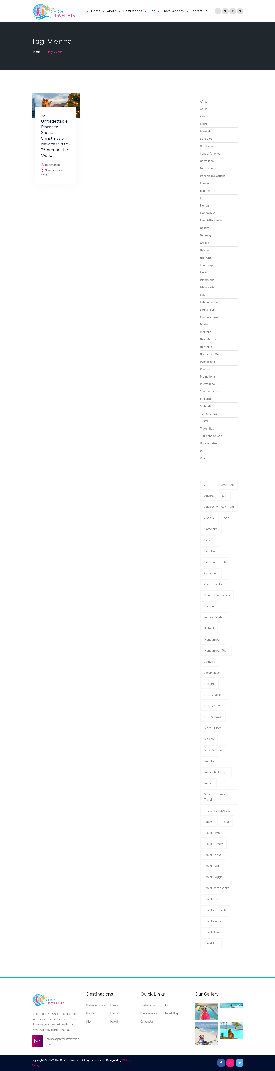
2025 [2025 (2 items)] (207, 485)
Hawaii (204, 250)
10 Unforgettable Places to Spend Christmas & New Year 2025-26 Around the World (55, 135)
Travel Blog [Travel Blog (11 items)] (211, 866)
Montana (205, 332)
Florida (204, 205)
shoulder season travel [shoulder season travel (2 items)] (215, 797)
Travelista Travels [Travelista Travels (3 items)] (215, 910)
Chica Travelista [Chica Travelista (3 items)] (214, 584)
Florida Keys (207, 213)
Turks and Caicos (211, 436)
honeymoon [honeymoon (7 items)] (212, 639)
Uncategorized (209, 443)
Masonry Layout (210, 317)
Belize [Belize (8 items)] (208, 540)
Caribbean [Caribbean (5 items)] (211, 573)
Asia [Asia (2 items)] (226, 518)
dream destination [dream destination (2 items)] (217, 595)
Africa (204, 101)
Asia (202, 116)
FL (201, 198)
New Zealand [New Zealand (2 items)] (213, 750)
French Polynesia (211, 220)
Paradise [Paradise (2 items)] (209, 761)
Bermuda (205, 131)
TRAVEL (205, 421)
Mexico (204, 324)
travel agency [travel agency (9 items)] (213, 844)
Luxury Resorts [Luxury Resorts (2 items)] (214, 695)
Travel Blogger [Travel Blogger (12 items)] (213, 877)
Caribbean (206, 146)
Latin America (209, 302)
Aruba (204, 109)
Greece (204, 243)
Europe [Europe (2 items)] (209, 606)
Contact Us (198, 11)
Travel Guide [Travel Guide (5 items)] (212, 899)
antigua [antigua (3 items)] (209, 518)
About (112, 11)
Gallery (204, 228)
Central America (210, 153)
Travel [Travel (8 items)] (225, 821)
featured (205, 190)
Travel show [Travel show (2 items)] (212, 932)
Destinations (132, 11)
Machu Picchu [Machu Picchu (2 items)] (213, 728)
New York (206, 347)
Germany (205, 235)
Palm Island (207, 361)
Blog (152, 11)
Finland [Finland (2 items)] (209, 628)
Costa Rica (207, 161)
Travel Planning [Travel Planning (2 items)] (214, 921)
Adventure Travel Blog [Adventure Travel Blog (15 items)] (219, 507)
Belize (204, 124)
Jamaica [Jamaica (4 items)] (209, 661)
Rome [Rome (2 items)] (208, 783)
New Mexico (208, 339)
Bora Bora (206, 138)
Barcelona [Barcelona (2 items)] (211, 529)
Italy (202, 295)
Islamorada (207, 280)
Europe (204, 183)
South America (209, 391)
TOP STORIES (208, 413)
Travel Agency (173, 11)
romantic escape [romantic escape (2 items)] (216, 772)
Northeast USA (209, 354)
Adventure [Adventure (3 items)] (227, 485)
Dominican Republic (212, 176)
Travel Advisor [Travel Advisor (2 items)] (213, 833)
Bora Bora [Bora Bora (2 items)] (210, 551)
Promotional (208, 376)
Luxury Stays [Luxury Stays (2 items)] (212, 706)
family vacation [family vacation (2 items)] (214, 617)
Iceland (204, 272)
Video (203, 458)
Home (95, 11)
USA (202, 451)
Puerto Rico (207, 384)
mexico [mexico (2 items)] (209, 739)
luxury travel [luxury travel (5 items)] (213, 717)
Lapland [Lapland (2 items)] (209, 683)
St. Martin (206, 406)
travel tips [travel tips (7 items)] (211, 943)
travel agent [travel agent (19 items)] (212, 855)
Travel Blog (207, 428)
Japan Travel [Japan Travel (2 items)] (212, 672)
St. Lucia (205, 399)
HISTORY (206, 257)
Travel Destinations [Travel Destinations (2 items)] (216, 888)
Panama (205, 369)
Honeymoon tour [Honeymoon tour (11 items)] (216, 650)
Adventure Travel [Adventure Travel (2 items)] (215, 496)
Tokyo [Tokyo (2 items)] (208, 821)
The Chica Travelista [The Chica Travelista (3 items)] (217, 810)
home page (207, 265)
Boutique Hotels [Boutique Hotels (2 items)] (215, 562)
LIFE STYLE (207, 309)
